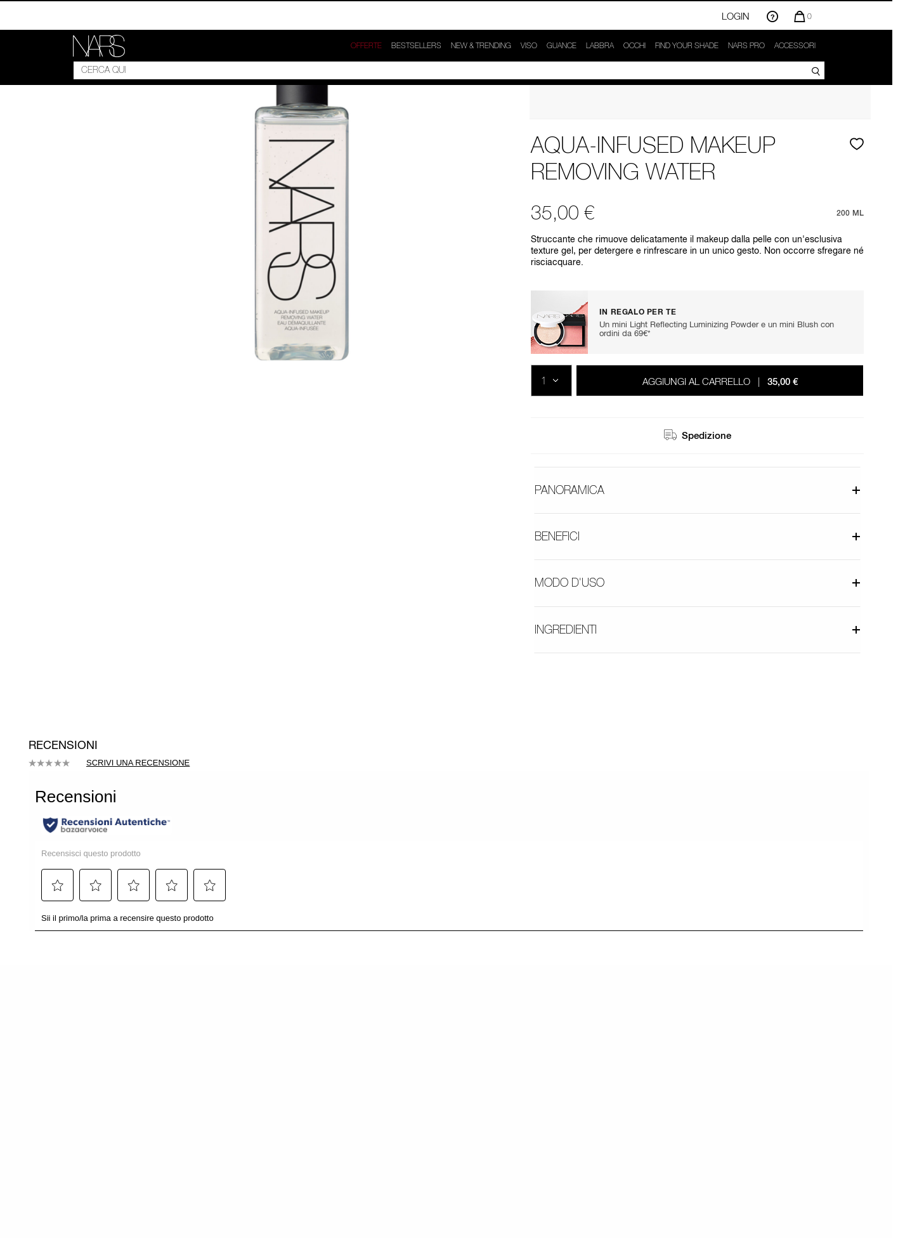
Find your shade (687, 45)
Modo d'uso (698, 582)
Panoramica (698, 490)
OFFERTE (366, 45)
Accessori (795, 45)
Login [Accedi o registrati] (736, 16)
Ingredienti (698, 629)
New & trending (481, 45)
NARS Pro (746, 45)
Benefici (698, 536)
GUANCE (561, 45)
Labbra (600, 45)
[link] (99, 46)
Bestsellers (416, 45)
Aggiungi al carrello (720, 381)
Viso (529, 45)
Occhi (634, 45)
